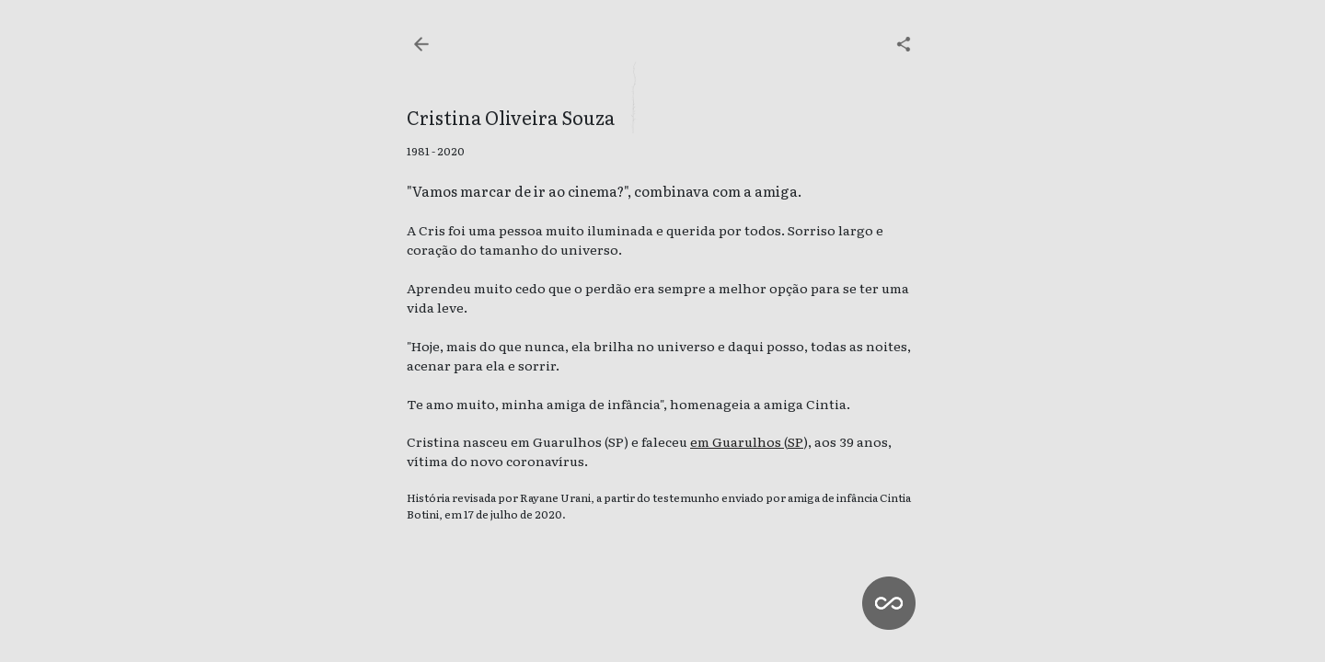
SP (795, 441)
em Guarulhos (737, 441)
